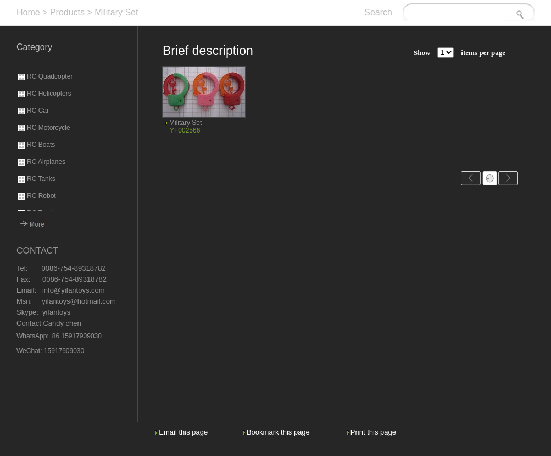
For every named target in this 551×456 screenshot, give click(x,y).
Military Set (116, 12)
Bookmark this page (278, 432)
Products (67, 12)
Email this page (183, 432)
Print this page (373, 432)
